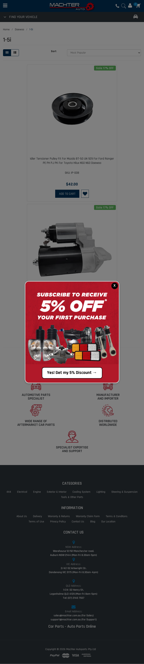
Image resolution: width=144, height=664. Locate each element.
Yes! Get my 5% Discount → (72, 373)
